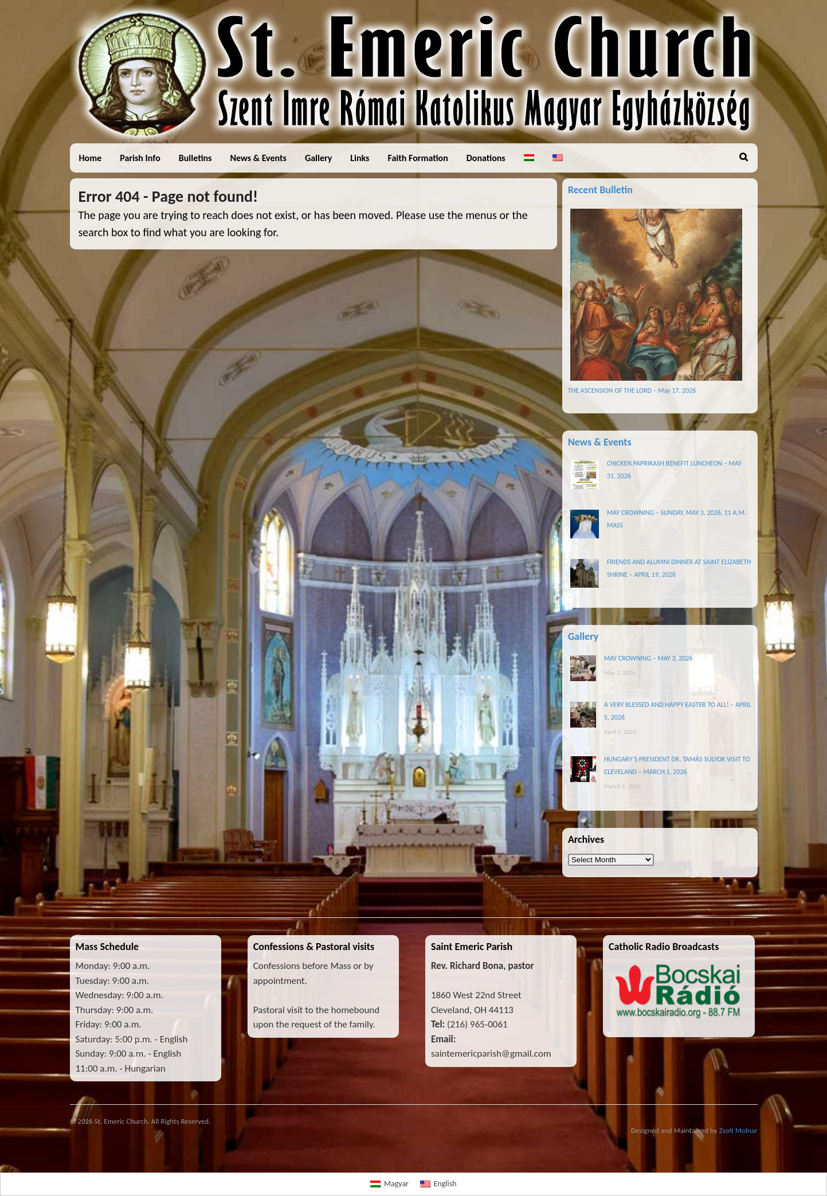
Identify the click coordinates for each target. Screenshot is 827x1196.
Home (90, 158)
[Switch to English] (438, 1184)
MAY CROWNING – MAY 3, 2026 (648, 658)
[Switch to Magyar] (389, 1184)
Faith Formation (418, 158)
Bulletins (195, 158)
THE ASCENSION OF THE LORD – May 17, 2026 (632, 390)
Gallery (318, 158)
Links (359, 158)
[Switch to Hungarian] (529, 158)
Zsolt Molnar (738, 1130)
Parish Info (140, 158)
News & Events (258, 158)
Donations (486, 158)
